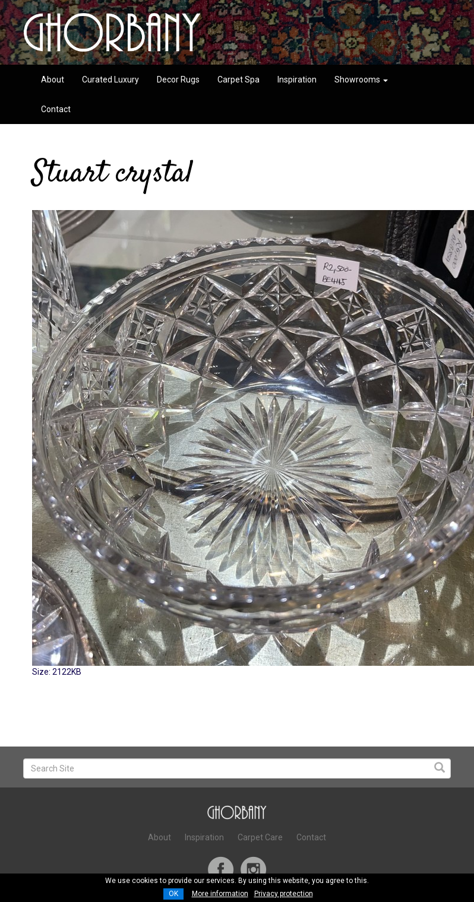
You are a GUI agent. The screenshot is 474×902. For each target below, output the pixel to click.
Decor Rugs (178, 79)
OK (173, 894)
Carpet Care (260, 837)
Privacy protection (283, 894)
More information (220, 894)
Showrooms (361, 79)
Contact (56, 109)
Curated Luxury (110, 79)
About (52, 79)
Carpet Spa (238, 79)
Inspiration (297, 79)
